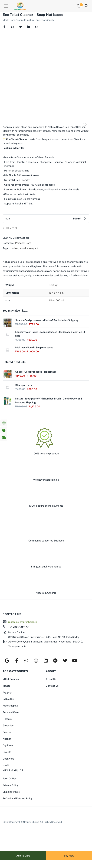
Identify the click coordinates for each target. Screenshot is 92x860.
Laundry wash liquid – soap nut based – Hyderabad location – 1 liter (50, 334)
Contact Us (52, 685)
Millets (6, 685)
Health (6, 765)
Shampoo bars (23, 385)
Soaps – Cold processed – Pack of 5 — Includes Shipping (46, 320)
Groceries (8, 725)
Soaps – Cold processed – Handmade (36, 371)
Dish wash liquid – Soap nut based (34, 347)
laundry (23, 248)
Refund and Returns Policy (17, 798)
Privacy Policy (10, 785)
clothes (14, 248)
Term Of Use (10, 778)
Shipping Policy (11, 791)
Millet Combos (11, 679)
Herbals (7, 718)
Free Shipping (10, 705)
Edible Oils (8, 699)
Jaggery (7, 692)
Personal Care (23, 243)
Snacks (7, 732)
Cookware (8, 758)
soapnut (33, 248)
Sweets (7, 752)
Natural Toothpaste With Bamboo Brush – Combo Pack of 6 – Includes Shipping (49, 400)
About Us (51, 679)
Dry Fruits (8, 745)
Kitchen (7, 738)
